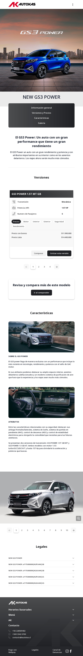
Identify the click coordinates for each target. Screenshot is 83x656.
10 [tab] (67, 530)
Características (41, 118)
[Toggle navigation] (73, 4)
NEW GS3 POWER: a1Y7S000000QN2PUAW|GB (26, 564)
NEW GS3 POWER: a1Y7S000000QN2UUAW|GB (26, 570)
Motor (26, 221)
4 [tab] (49, 267)
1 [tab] (33, 267)
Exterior (47, 221)
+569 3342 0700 (19, 634)
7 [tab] (49, 530)
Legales (35, 650)
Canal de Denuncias (57, 651)
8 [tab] (55, 530)
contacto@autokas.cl (21, 637)
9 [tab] (61, 530)
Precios (16, 221)
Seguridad (59, 221)
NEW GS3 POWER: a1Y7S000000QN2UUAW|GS (26, 583)
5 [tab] (38, 530)
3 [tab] (44, 267)
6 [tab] (44, 530)
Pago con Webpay (12, 651)
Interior (36, 221)
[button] (41, 609)
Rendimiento (18, 226)
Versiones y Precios (41, 112)
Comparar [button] (38, 253)
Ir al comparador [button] (41, 292)
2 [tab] (38, 267)
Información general (41, 107)
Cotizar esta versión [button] (59, 253)
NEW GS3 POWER (15, 558)
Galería (41, 123)
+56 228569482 (18, 631)
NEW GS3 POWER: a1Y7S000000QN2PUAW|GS (26, 577)
